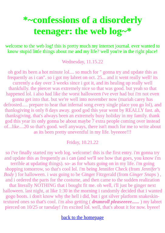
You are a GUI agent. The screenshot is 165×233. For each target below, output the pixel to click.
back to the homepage (82, 217)
